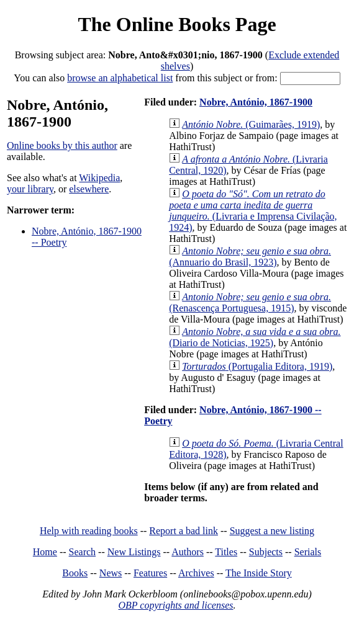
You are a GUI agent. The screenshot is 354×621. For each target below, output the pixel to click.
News (110, 573)
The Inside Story (258, 573)
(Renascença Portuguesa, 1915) (250, 302)
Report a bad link (183, 530)
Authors (187, 552)
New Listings (134, 552)
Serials (308, 552)
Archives (196, 573)
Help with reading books (89, 530)
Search (82, 552)
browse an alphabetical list (120, 78)
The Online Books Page (177, 24)
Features (150, 573)
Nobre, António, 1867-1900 (255, 102)
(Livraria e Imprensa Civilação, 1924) (253, 211)
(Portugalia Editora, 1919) (257, 366)
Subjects (266, 552)
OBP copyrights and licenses (175, 605)
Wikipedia (99, 177)
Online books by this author (62, 145)
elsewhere (89, 189)
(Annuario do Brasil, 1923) (250, 256)
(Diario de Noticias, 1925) (254, 337)
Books (75, 573)
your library (30, 189)
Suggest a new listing (272, 530)
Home (45, 552)
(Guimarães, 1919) (251, 124)
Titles (226, 552)
